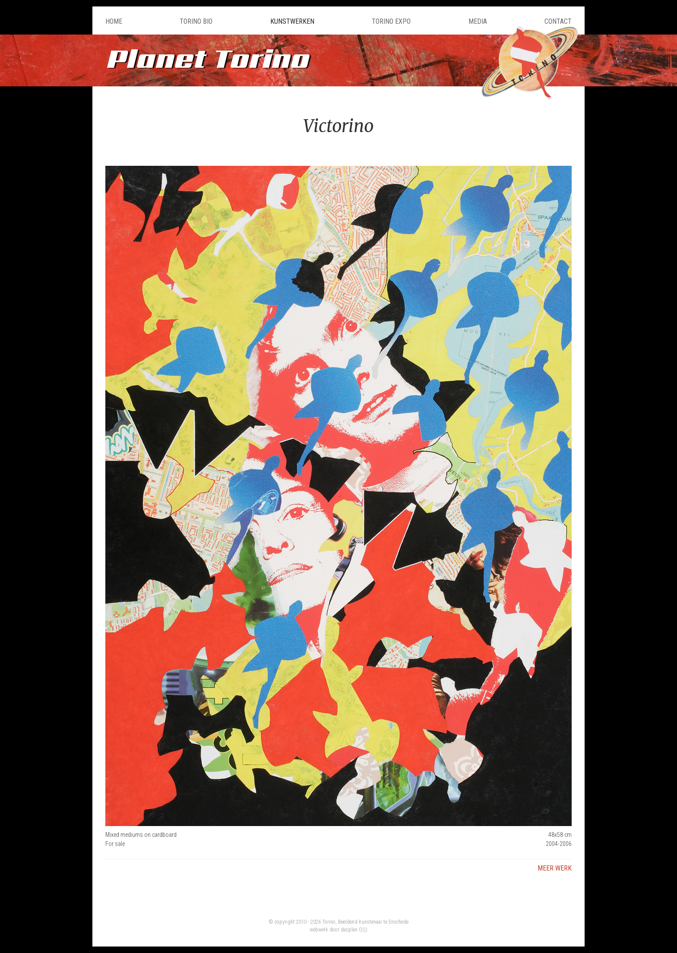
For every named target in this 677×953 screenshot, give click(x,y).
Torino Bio (196, 21)
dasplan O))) (354, 930)
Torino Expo (391, 21)
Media (477, 21)
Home (113, 21)
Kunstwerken (292, 21)
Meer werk (555, 868)
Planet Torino (206, 58)
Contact (558, 21)
